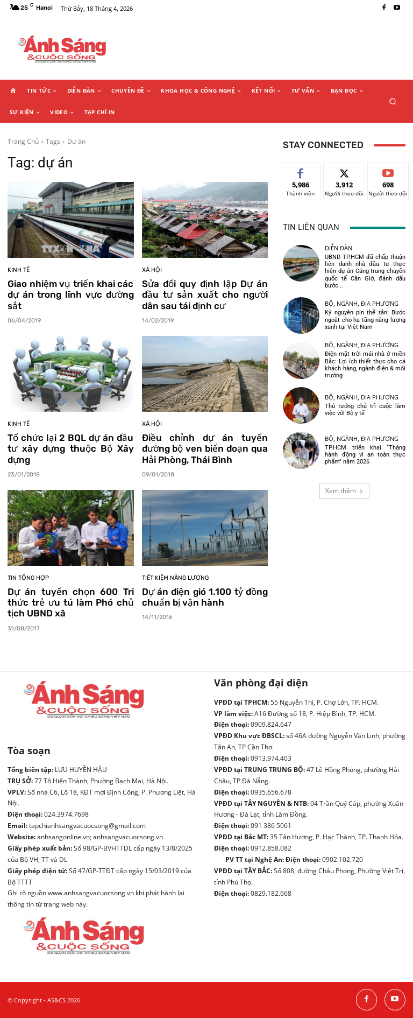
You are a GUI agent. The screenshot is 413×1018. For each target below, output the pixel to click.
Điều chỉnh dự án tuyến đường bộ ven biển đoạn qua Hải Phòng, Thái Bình (205, 448)
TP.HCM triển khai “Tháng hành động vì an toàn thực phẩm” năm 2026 (365, 454)
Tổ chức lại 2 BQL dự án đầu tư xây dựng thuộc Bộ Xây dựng (71, 448)
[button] (392, 100)
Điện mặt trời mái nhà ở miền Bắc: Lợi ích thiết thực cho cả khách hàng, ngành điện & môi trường (365, 364)
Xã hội (152, 270)
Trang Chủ (23, 141)
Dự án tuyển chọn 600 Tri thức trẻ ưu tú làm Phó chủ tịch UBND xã (71, 602)
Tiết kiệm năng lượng (175, 578)
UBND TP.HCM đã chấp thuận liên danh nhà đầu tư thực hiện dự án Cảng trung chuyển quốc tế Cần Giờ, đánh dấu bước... (365, 271)
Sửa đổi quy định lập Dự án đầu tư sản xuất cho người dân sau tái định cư (205, 294)
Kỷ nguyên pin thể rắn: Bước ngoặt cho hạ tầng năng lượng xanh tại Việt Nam (365, 319)
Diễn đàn (338, 248)
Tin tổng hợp (28, 578)
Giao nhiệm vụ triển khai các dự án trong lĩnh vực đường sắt (71, 294)
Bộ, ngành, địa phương (361, 303)
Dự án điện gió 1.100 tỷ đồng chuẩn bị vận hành (205, 597)
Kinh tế (19, 270)
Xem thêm (344, 490)
